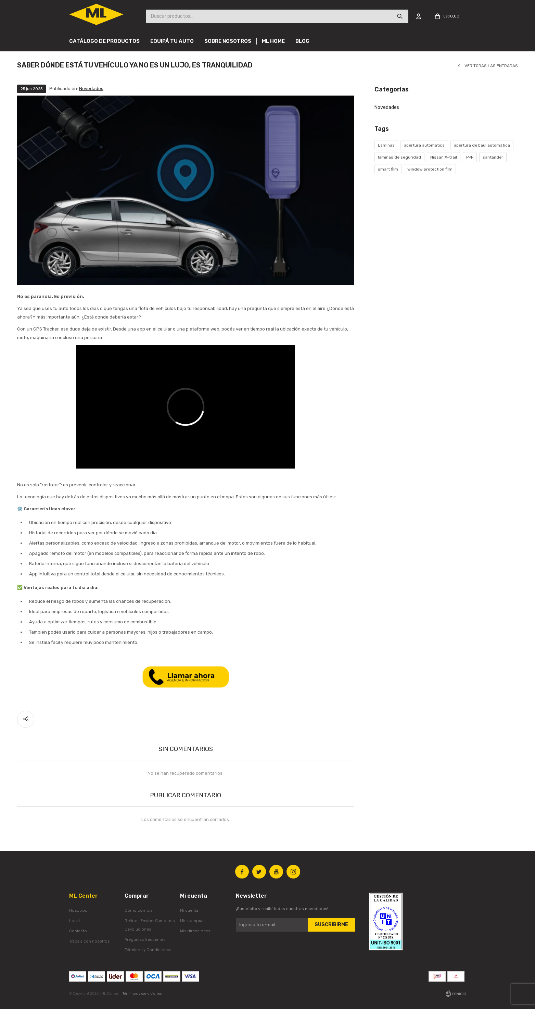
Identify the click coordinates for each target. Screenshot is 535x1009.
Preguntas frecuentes (145, 939)
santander (493, 157)
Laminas (386, 145)
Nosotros (78, 910)
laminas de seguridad (399, 157)
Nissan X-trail (443, 157)
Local (74, 920)
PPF (469, 157)
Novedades (91, 88)
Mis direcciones (195, 931)
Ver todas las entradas (491, 65)
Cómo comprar (139, 910)
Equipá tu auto (172, 41)
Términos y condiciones (142, 994)
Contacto (78, 931)
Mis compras (192, 920)
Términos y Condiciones (148, 949)
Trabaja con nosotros (89, 941)
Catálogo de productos (104, 41)
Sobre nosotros (227, 41)
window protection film (430, 169)
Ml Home (273, 41)
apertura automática (424, 145)
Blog (302, 41)
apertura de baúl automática (482, 145)
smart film (388, 169)
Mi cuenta (189, 910)
